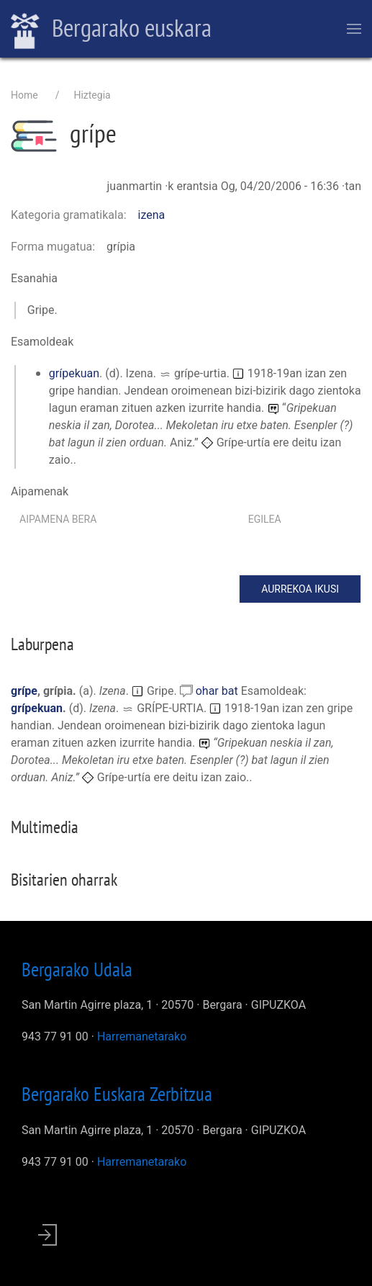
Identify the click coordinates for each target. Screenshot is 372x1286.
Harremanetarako (141, 1036)
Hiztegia (91, 95)
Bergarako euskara (111, 29)
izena (151, 215)
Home (24, 95)
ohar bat (218, 691)
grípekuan (74, 373)
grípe (24, 691)
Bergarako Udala (77, 969)
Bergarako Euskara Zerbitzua (117, 1094)
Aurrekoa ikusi (300, 589)
